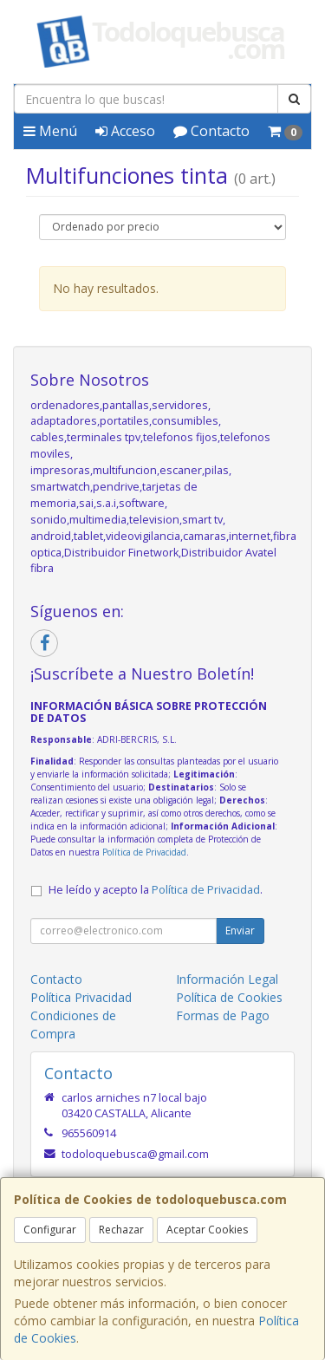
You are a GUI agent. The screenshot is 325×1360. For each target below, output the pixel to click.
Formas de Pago (223, 1015)
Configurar (49, 1229)
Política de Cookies (229, 997)
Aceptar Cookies (207, 1229)
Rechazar (121, 1229)
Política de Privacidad (144, 852)
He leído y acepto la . (156, 889)
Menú (50, 130)
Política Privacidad (81, 997)
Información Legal (227, 979)
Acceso (125, 130)
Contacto (211, 130)
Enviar (240, 930)
